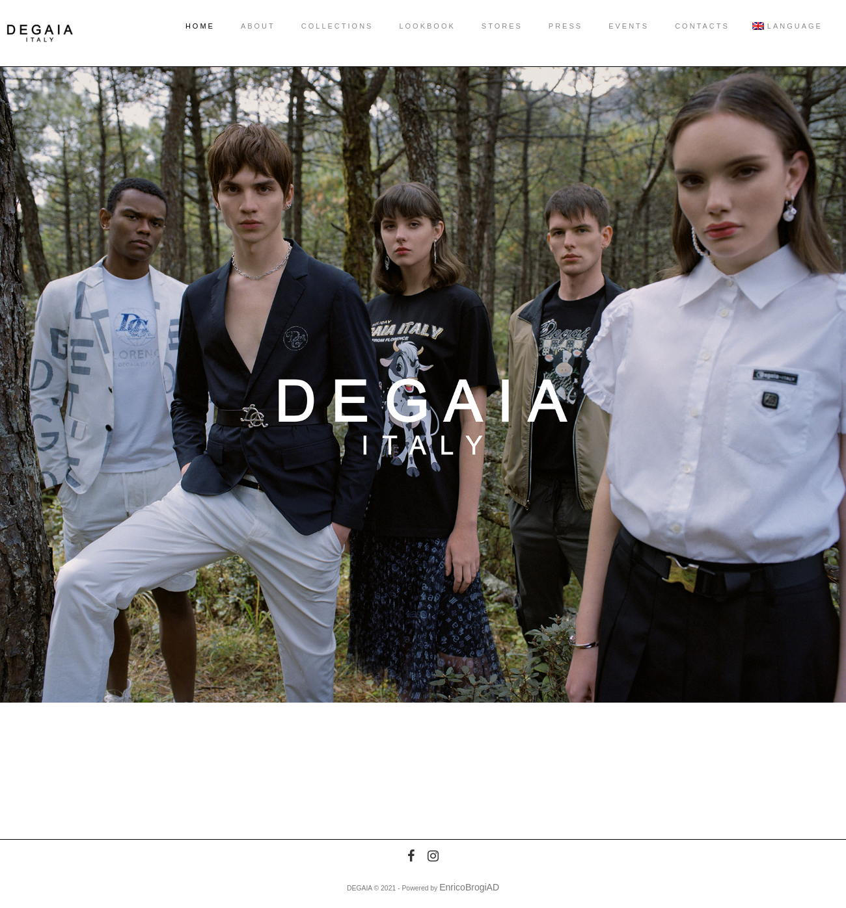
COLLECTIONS (324, 26)
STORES (489, 26)
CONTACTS (689, 26)
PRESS (552, 26)
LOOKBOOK (414, 26)
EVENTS (615, 26)
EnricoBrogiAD (469, 887)
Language (776, 26)
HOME (187, 26)
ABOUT (245, 26)
